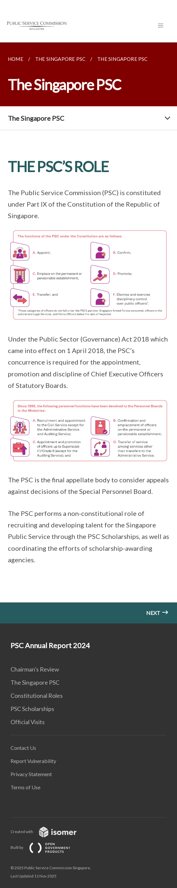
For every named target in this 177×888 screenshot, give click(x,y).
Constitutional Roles (37, 695)
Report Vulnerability (33, 761)
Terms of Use (25, 787)
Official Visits (28, 721)
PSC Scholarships (32, 708)
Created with (49, 831)
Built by (46, 847)
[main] (88, 332)
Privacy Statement (31, 774)
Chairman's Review (35, 669)
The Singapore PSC (35, 682)
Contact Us (23, 748)
